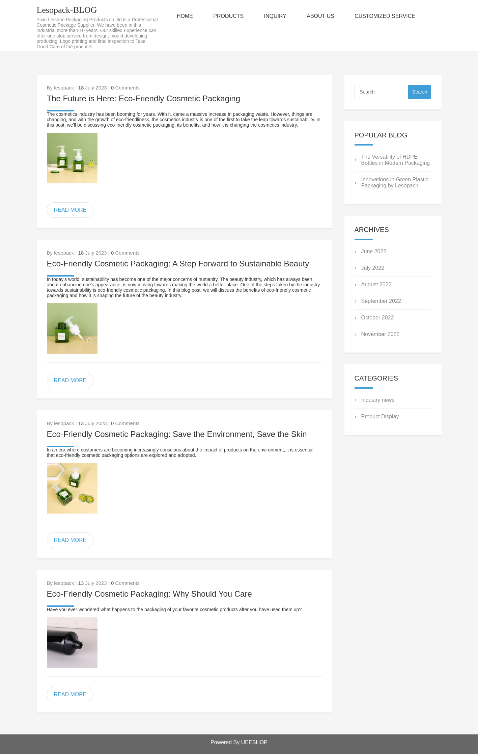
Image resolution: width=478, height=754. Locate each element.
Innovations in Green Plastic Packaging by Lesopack (394, 182)
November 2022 (380, 334)
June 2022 (374, 251)
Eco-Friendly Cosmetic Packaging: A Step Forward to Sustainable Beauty (178, 263)
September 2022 (381, 301)
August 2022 (376, 284)
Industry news (378, 400)
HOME (185, 16)
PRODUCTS (228, 16)
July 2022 (373, 268)
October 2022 (377, 317)
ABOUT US (320, 16)
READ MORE (70, 210)
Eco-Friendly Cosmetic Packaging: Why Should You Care (149, 593)
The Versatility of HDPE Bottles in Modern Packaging (395, 160)
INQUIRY (275, 16)
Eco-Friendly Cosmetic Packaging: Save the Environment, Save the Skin (177, 434)
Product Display (380, 416)
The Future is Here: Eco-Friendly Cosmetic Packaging (144, 98)
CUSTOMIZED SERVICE (385, 16)
